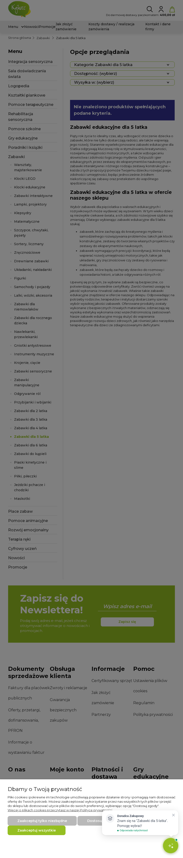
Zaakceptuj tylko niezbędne (42, 821)
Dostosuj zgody (101, 821)
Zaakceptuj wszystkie (36, 830)
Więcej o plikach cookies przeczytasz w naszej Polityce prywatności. (60, 810)
